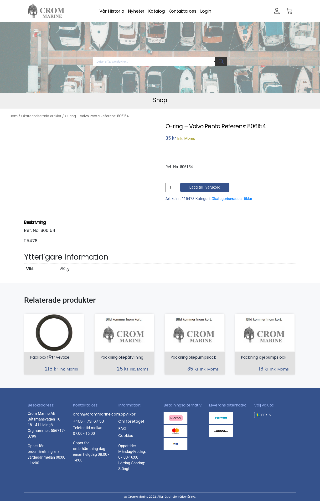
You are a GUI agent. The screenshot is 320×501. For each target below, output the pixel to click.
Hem (14, 116)
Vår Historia (111, 11)
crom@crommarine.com (96, 414)
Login (205, 11)
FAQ (122, 428)
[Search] (221, 61)
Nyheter (136, 11)
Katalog (156, 11)
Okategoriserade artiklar (41, 116)
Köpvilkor (127, 414)
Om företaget (131, 421)
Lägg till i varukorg (204, 187)
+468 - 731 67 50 (88, 421)
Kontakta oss (182, 11)
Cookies (125, 435)
